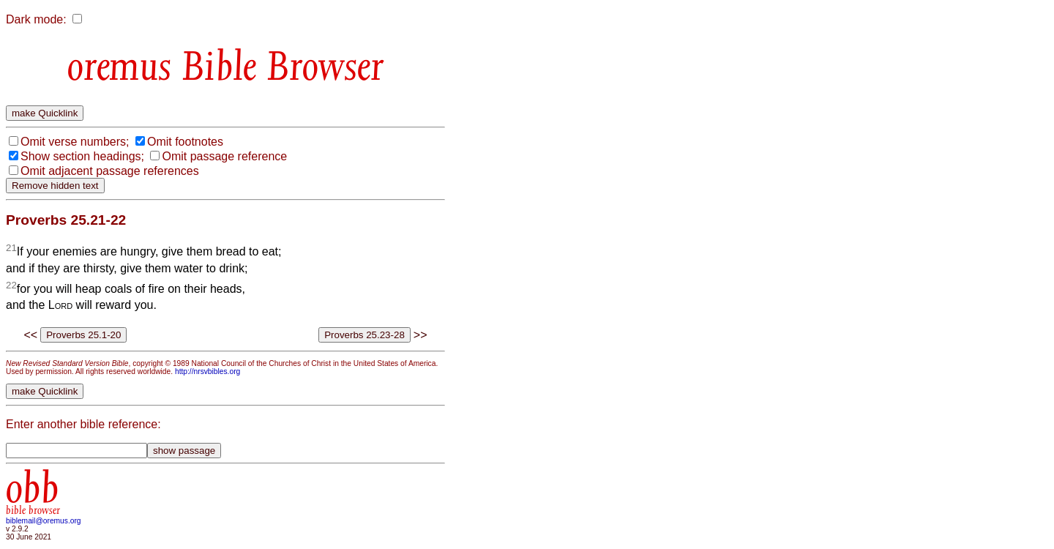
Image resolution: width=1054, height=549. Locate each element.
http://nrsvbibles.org (207, 371)
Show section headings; (82, 156)
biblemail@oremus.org (43, 521)
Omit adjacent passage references (109, 171)
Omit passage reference (224, 156)
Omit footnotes (185, 141)
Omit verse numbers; (74, 141)
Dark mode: (36, 19)
